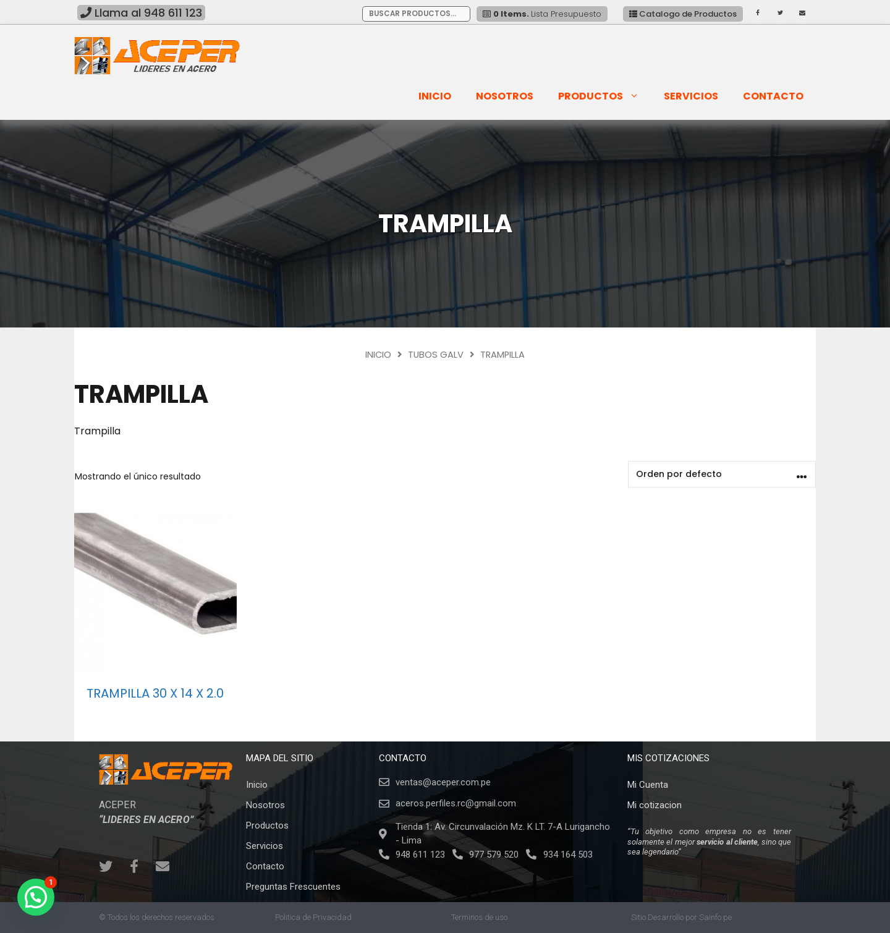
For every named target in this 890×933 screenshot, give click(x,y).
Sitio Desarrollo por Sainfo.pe (681, 917)
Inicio (434, 96)
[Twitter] (780, 13)
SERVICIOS (691, 96)
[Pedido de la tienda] (722, 474)
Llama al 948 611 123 (141, 12)
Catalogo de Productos (683, 14)
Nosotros (504, 96)
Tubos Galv (436, 354)
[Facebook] (757, 13)
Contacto (773, 96)
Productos (604, 96)
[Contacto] (802, 13)
